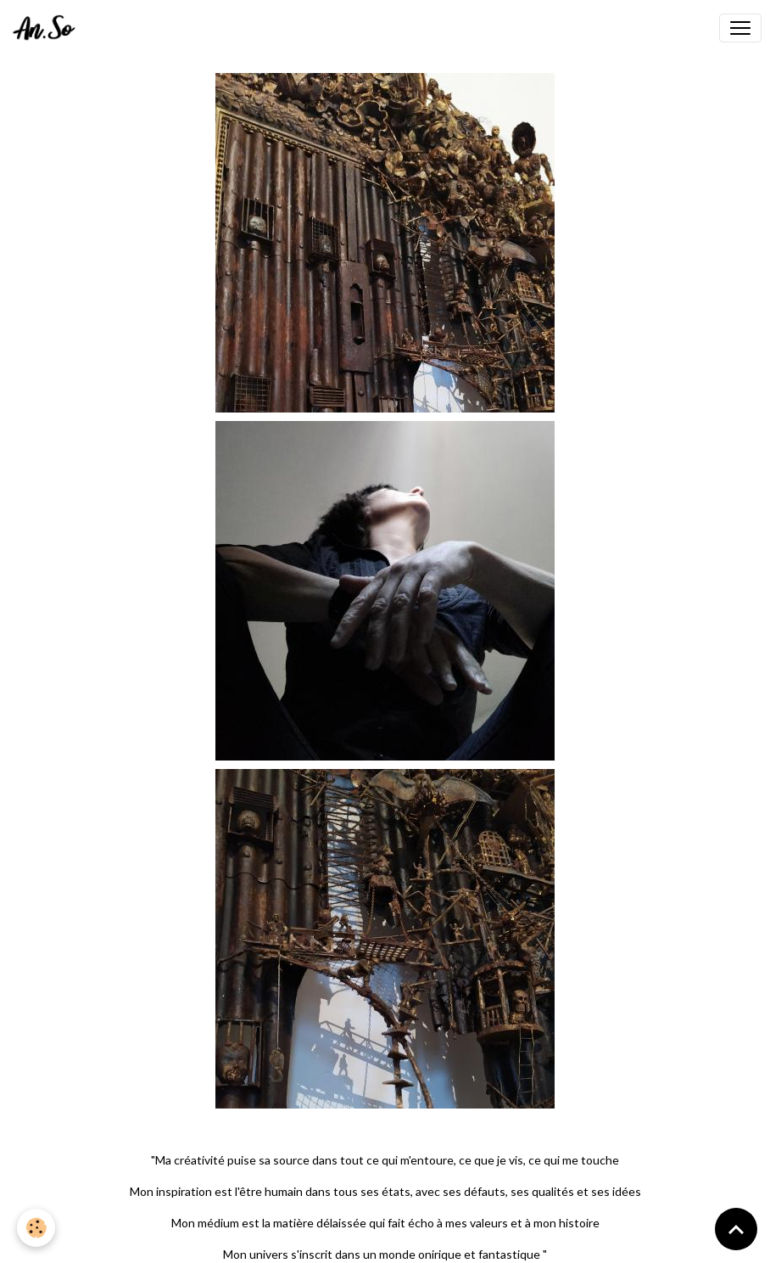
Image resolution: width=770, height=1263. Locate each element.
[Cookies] (36, 1228)
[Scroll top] (736, 1229)
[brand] (47, 28)
